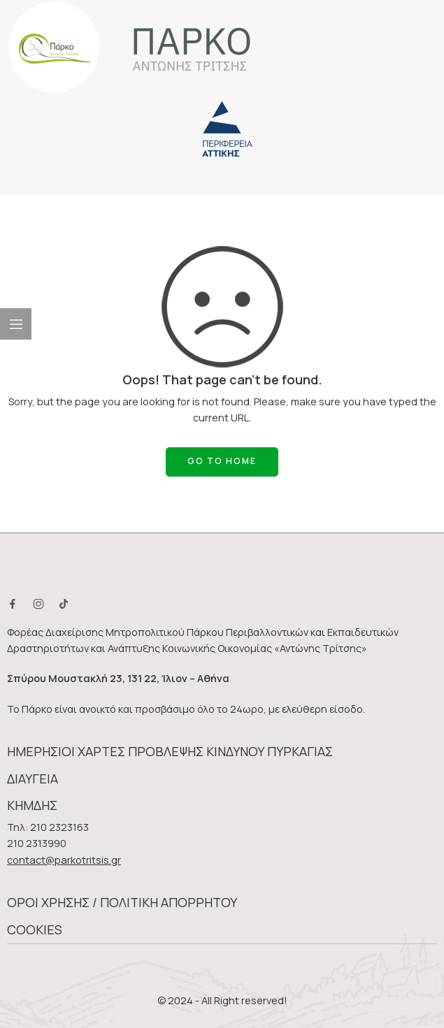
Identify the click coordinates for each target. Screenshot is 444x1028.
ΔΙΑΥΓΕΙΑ (32, 778)
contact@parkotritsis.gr (64, 860)
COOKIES (34, 929)
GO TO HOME (222, 461)
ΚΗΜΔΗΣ (32, 805)
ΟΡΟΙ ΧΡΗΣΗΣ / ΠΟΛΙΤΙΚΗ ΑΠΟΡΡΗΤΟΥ (122, 902)
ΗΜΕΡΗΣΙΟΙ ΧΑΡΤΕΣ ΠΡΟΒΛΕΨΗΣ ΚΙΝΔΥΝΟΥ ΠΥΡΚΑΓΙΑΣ (170, 751)
